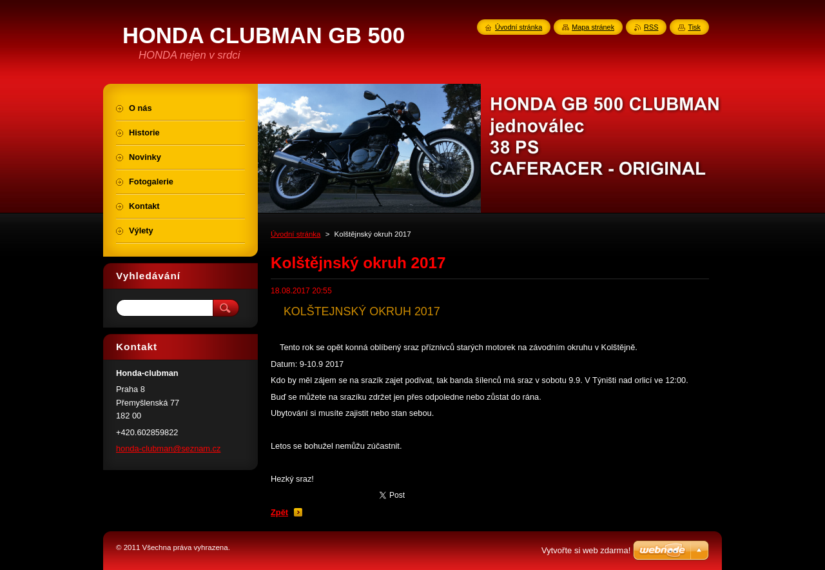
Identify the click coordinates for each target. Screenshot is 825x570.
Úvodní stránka (295, 234)
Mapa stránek (593, 27)
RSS (651, 27)
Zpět (279, 512)
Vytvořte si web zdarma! (585, 550)
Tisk (694, 27)
